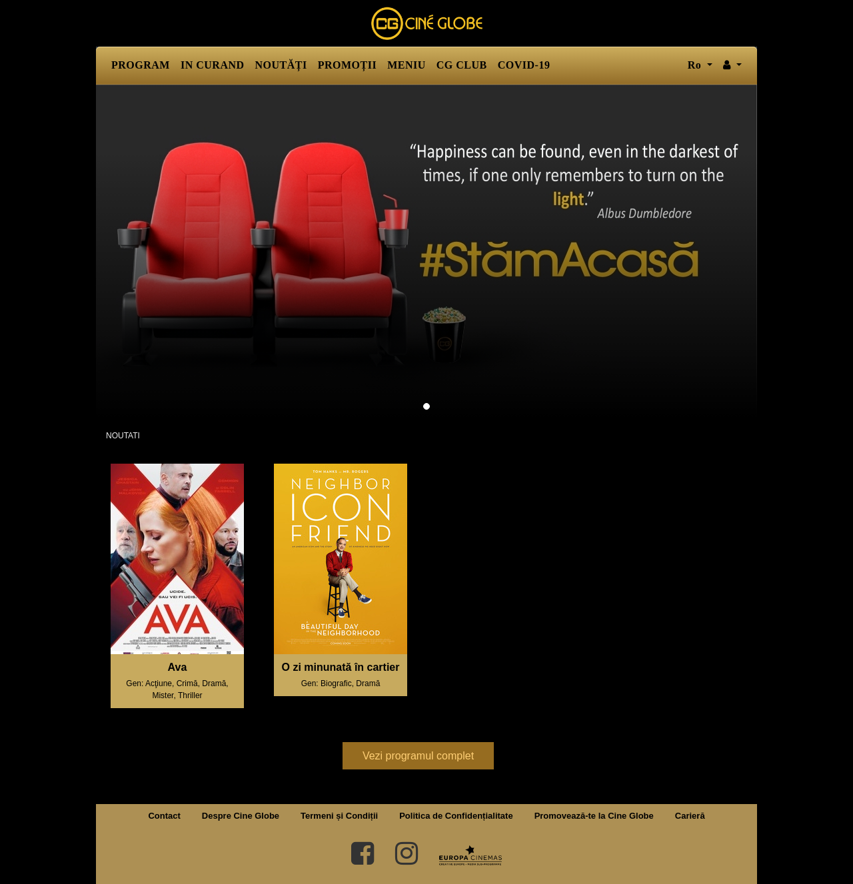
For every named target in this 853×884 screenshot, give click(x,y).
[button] (732, 65)
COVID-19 (524, 65)
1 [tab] (426, 406)
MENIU (406, 65)
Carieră (690, 816)
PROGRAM (140, 65)
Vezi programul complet (418, 755)
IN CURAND (213, 65)
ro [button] (696, 65)
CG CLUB (461, 65)
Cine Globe (426, 23)
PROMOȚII (347, 65)
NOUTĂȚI (281, 65)
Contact (164, 816)
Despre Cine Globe (240, 816)
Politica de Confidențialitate (455, 816)
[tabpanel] (426, 251)
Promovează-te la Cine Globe (594, 816)
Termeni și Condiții (339, 816)
